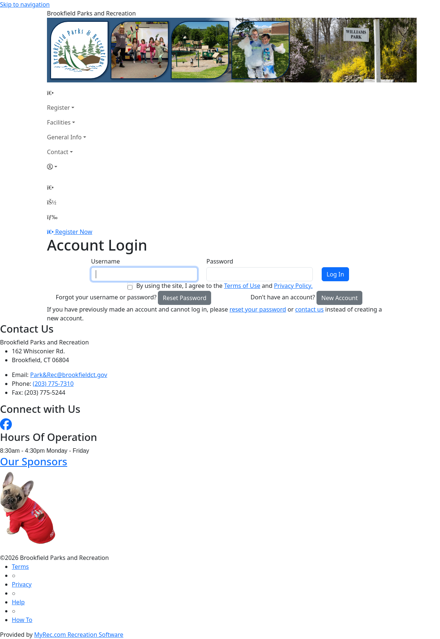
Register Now (73, 232)
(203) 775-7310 (53, 384)
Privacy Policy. (293, 286)
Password (219, 261)
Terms (20, 566)
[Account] (66, 166)
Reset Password (184, 298)
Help (18, 602)
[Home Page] (66, 92)
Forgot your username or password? (106, 297)
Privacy (21, 584)
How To (22, 620)
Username (105, 261)
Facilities (59, 122)
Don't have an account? (283, 297)
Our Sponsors (33, 461)
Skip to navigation (25, 4)
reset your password (258, 309)
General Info (64, 137)
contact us (309, 309)
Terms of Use (242, 286)
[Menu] (52, 217)
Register (58, 107)
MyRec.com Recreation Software (78, 634)
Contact (57, 152)
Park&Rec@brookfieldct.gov (68, 375)
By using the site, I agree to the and (224, 286)
